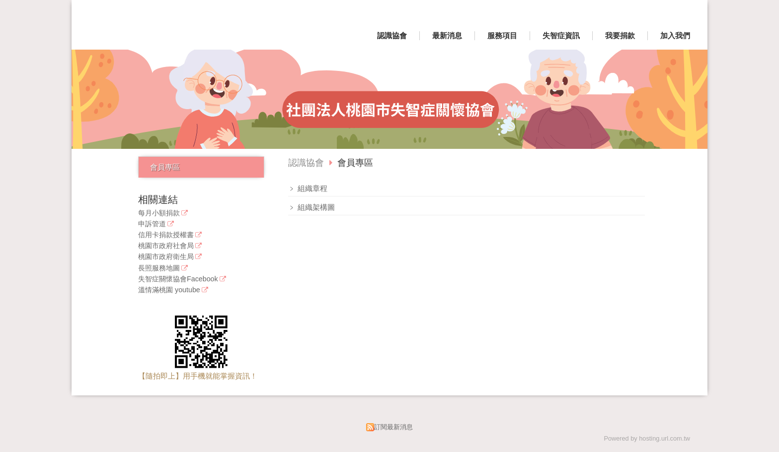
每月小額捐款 (159, 213)
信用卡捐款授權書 (166, 235)
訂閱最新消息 (393, 427)
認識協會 (306, 163)
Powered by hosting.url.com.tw (647, 438)
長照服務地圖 (159, 268)
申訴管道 (152, 224)
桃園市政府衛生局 (166, 256)
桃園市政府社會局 (166, 246)
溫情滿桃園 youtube (169, 290)
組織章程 (311, 188)
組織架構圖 (315, 207)
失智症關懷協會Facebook (178, 279)
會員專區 (165, 167)
